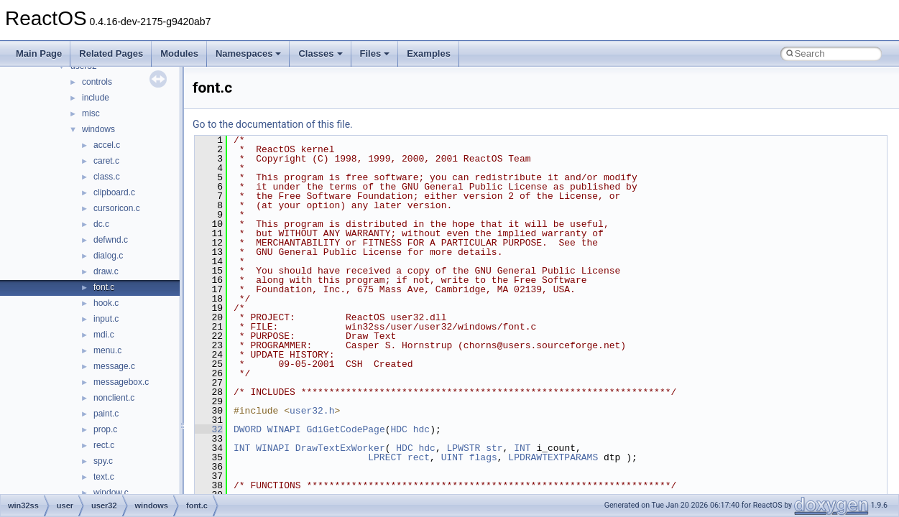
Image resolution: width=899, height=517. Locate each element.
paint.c (106, 414)
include (95, 98)
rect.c (103, 445)
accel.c (106, 145)
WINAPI (284, 429)
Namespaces (249, 53)
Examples (429, 53)
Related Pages (111, 53)
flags (483, 457)
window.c (111, 493)
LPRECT (385, 457)
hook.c (106, 303)
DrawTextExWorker (340, 448)
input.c (106, 319)
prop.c (105, 429)
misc (91, 113)
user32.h (312, 410)
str (494, 448)
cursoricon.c (116, 208)
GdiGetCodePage (345, 429)
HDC (398, 429)
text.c (103, 477)
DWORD (248, 429)
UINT (452, 457)
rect (418, 457)
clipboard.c (114, 192)
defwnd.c (110, 240)
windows (98, 129)
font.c (103, 287)
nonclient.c (113, 398)
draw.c (106, 271)
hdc (421, 429)
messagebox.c (121, 382)
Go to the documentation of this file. (273, 124)
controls (97, 82)
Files (375, 53)
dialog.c (108, 256)
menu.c (107, 350)
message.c (114, 366)
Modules (179, 53)
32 (209, 429)
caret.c (106, 161)
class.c (106, 177)
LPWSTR (464, 448)
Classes (320, 53)
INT (242, 448)
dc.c (101, 224)
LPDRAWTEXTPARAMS (553, 457)
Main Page (39, 53)
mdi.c (103, 335)
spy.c (103, 461)
